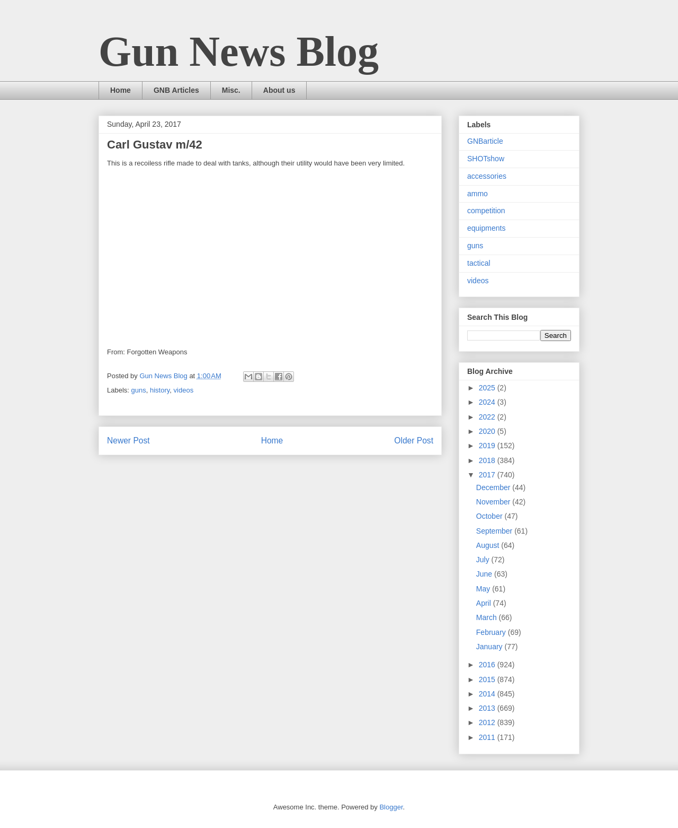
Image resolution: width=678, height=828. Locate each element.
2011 (488, 737)
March (487, 617)
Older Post (413, 440)
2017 (488, 474)
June (485, 574)
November (494, 502)
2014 (488, 694)
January (490, 646)
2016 (488, 664)
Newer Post (128, 440)
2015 (488, 679)
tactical (478, 263)
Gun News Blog (239, 51)
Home (120, 90)
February (492, 632)
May (484, 589)
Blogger (391, 807)
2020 (488, 431)
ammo (477, 193)
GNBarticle (485, 141)
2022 (488, 417)
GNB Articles (176, 90)
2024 (488, 402)
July (484, 559)
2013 (488, 708)
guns (138, 390)
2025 (488, 388)
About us (279, 90)
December (494, 487)
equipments (486, 228)
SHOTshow (485, 158)
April (484, 603)
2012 (488, 722)
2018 (488, 460)
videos (184, 390)
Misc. (231, 90)
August (488, 545)
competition (486, 210)
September (495, 531)
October (490, 516)
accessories (486, 176)
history (160, 390)
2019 (488, 445)
